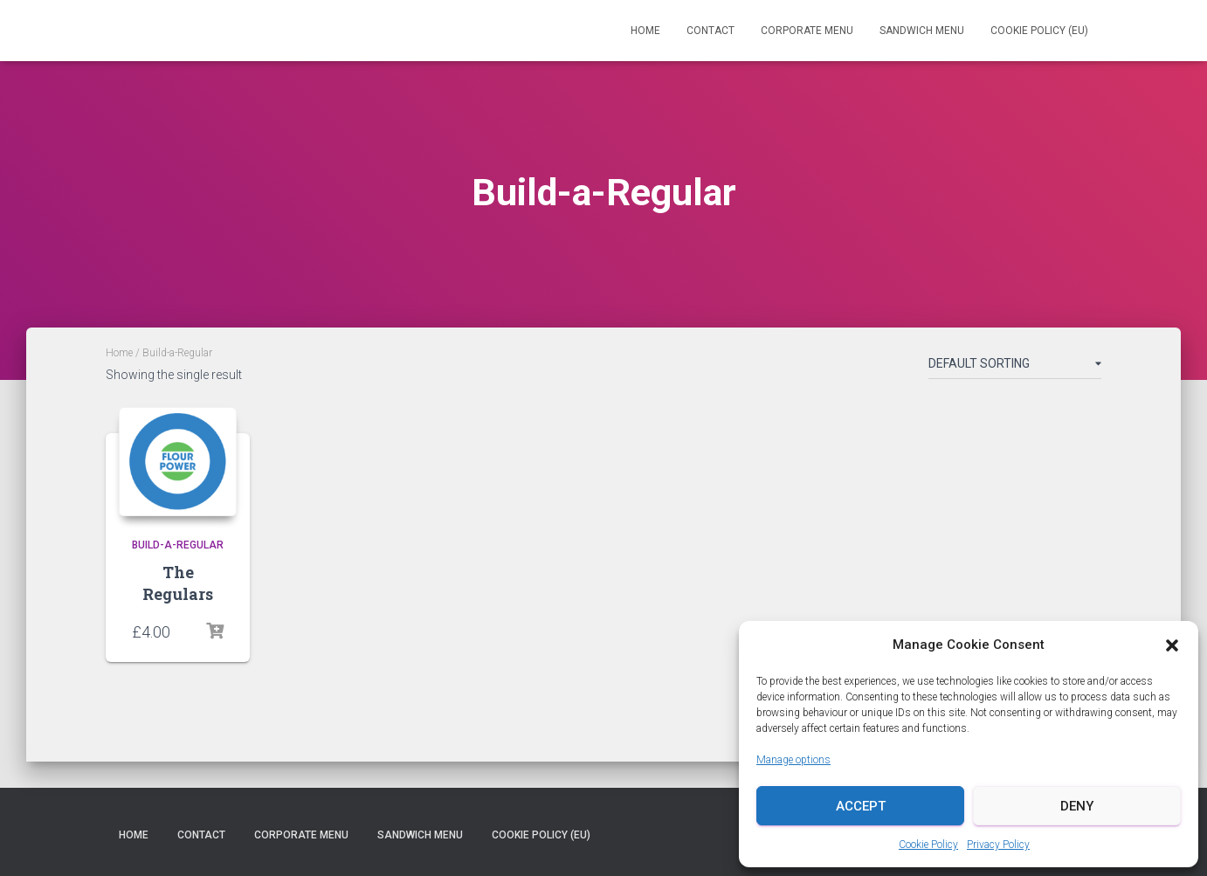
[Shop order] (1014, 367)
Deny (1076, 806)
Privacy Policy (998, 844)
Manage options (793, 760)
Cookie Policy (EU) (1039, 30)
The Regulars (177, 583)
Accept (861, 806)
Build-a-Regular (178, 545)
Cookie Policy (928, 844)
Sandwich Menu (921, 30)
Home (645, 30)
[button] (1172, 645)
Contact (710, 30)
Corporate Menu (807, 30)
